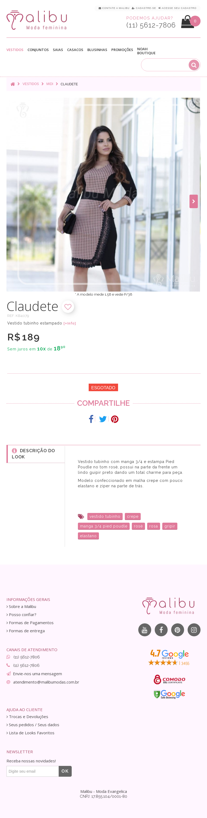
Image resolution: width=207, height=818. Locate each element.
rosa (153, 526)
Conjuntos (38, 50)
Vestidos (14, 50)
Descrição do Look (33, 453)
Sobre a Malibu (21, 606)
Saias (58, 50)
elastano (88, 536)
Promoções (122, 50)
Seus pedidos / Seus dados (32, 724)
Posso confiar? (21, 614)
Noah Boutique (146, 51)
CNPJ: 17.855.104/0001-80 (103, 796)
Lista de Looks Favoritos (30, 732)
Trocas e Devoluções (27, 716)
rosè (138, 526)
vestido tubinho (104, 516)
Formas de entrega (25, 630)
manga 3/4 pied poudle (103, 526)
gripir (169, 526)
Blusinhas (97, 50)
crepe (133, 516)
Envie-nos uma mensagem (37, 673)
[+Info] (70, 323)
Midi (49, 84)
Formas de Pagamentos (30, 622)
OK (65, 771)
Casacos (75, 50)
